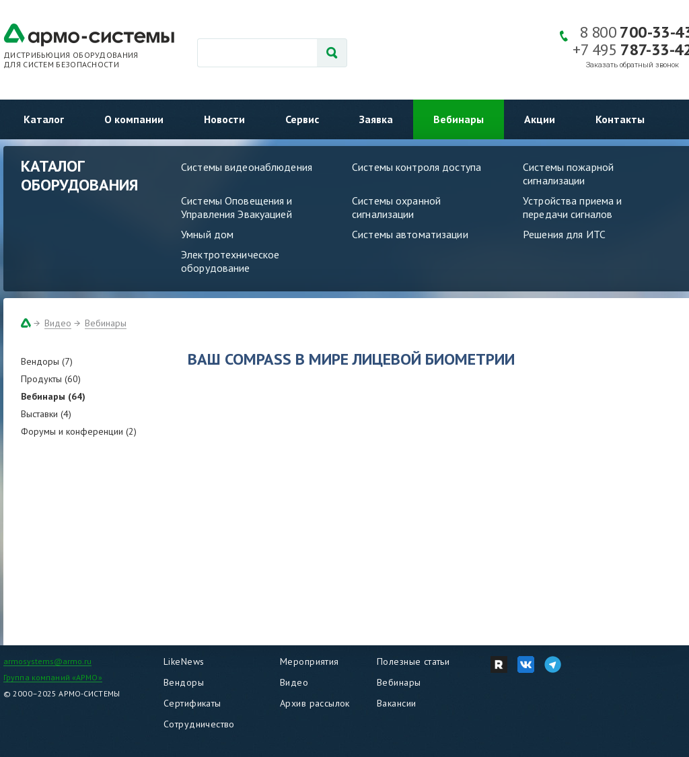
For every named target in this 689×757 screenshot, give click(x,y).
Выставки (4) (46, 414)
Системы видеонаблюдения (246, 167)
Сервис (302, 119)
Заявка (376, 119)
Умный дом (207, 234)
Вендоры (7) (47, 361)
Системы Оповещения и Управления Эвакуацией (237, 207)
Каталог (44, 119)
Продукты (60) (51, 379)
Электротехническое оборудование (230, 261)
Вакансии (396, 703)
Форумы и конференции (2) (79, 431)
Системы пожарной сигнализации (568, 173)
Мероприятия (309, 661)
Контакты (620, 119)
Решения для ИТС (564, 234)
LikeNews (184, 661)
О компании (134, 119)
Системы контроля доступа (416, 167)
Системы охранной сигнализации (396, 207)
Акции (539, 119)
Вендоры (184, 682)
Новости (224, 119)
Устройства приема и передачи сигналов (572, 207)
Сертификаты (192, 703)
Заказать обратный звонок (632, 65)
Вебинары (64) (53, 396)
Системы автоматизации (410, 234)
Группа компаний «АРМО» (52, 677)
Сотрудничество (199, 724)
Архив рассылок (315, 703)
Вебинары (458, 119)
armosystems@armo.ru (47, 661)
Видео (57, 323)
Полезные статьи (413, 661)
